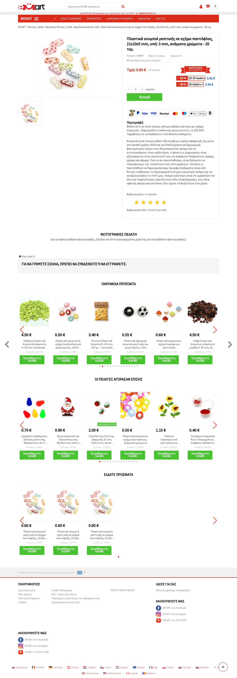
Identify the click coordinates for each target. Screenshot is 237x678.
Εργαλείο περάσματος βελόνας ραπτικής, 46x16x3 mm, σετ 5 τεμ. (34, 439)
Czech (105, 667)
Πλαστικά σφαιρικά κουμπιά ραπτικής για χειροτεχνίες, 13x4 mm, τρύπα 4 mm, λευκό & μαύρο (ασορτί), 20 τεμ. (135, 344)
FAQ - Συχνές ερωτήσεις (64, 594)
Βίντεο (160, 18)
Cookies (22, 602)
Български (19, 667)
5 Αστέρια (164, 202)
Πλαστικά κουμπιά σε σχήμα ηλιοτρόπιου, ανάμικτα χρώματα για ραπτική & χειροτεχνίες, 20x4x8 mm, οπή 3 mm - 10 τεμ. (135, 439)
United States (112, 673)
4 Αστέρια (157, 202)
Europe (138, 667)
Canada (132, 673)
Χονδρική (144, 18)
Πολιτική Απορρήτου (29, 598)
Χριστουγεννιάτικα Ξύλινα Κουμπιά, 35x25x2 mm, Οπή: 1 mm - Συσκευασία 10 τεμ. (68, 439)
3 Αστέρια (150, 202)
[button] (99, 366)
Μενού (29, 18)
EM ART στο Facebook (171, 608)
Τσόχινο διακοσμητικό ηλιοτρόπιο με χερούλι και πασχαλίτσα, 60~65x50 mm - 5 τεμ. (169, 439)
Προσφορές (94, 18)
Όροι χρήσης (25, 594)
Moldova (148, 673)
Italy (153, 667)
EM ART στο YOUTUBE (171, 620)
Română (38, 667)
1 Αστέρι (136, 202)
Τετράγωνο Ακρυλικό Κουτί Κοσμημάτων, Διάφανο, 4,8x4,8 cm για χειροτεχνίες (202, 439)
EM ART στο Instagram (171, 614)
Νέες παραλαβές (71, 18)
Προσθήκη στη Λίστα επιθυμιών (144, 60)
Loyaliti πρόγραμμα (61, 590)
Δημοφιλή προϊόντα (120, 18)
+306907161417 (146, 13)
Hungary (122, 667)
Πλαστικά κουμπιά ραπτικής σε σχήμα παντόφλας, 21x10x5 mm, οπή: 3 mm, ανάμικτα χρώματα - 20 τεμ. (34, 535)
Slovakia (184, 667)
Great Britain (90, 673)
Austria (72, 667)
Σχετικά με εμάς (26, 590)
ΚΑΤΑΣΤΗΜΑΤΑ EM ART (123, 590)
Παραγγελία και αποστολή (65, 602)
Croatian (89, 667)
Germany (55, 667)
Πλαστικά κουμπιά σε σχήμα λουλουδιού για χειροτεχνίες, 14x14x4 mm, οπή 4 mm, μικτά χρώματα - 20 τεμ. (68, 344)
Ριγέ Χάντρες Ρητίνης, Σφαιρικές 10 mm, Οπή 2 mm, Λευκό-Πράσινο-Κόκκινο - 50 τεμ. (101, 439)
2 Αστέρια (143, 202)
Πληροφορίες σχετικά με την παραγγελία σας (75, 598)
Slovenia (202, 667)
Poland (168, 667)
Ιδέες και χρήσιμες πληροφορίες (173, 590)
